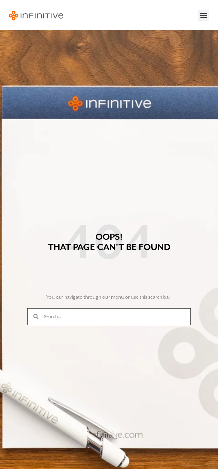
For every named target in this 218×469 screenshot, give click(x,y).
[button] (203, 15)
